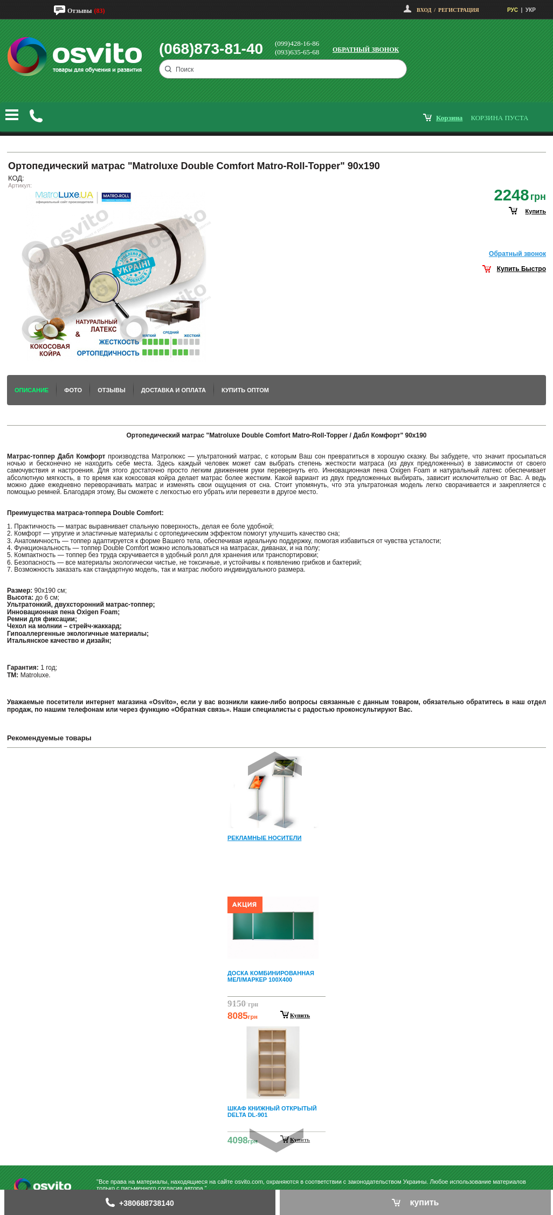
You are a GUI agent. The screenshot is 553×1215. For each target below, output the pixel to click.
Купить (300, 1015)
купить (536, 211)
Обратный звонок (366, 49)
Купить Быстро (521, 269)
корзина (449, 118)
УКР (531, 10)
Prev (275, 764)
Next (276, 1140)
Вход (424, 10)
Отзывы (79, 11)
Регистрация (458, 10)
